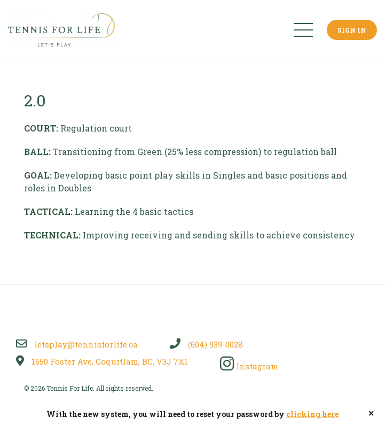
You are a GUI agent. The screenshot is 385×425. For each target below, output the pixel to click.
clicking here (312, 414)
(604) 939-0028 (206, 344)
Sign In (351, 30)
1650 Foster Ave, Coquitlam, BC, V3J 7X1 (102, 361)
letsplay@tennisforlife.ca (77, 344)
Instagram (249, 366)
